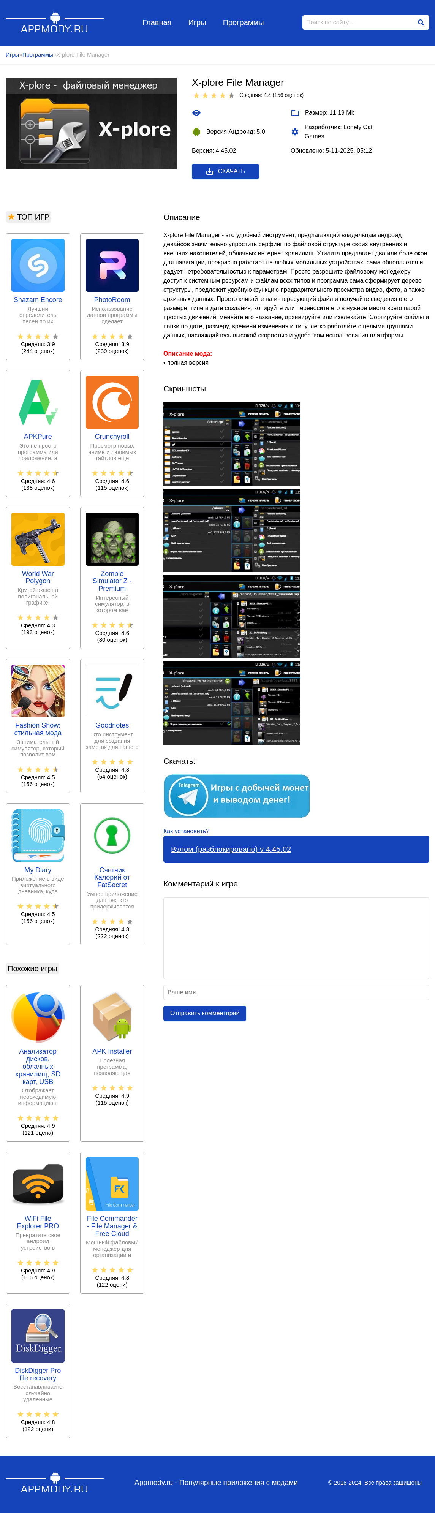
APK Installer (112, 1051)
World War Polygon (38, 577)
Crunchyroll (112, 436)
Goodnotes (112, 725)
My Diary (37, 870)
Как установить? (186, 831)
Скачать (225, 171)
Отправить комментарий (204, 1013)
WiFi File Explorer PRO (38, 1222)
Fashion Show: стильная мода (38, 729)
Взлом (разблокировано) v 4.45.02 (231, 849)
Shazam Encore (38, 300)
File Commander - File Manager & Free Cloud (112, 1226)
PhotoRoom (112, 300)
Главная (156, 22)
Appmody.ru (55, 22)
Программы (243, 22)
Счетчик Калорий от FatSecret (112, 878)
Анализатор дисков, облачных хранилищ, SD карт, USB (37, 1066)
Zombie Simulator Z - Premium (112, 581)
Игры (197, 22)
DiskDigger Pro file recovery (38, 1374)
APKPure (38, 436)
